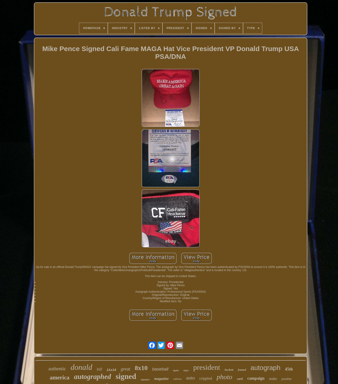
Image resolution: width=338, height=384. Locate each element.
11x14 (111, 370)
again (176, 370)
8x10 (141, 367)
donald (81, 367)
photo (224, 377)
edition (177, 379)
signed (126, 376)
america (59, 377)
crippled (205, 378)
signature (145, 379)
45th (289, 369)
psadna (286, 379)
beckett (229, 369)
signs (186, 370)
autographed (92, 377)
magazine (161, 379)
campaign (256, 378)
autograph (266, 367)
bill (99, 369)
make (273, 379)
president (206, 367)
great (125, 368)
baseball (160, 369)
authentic (57, 368)
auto (190, 378)
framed (242, 369)
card (240, 379)
